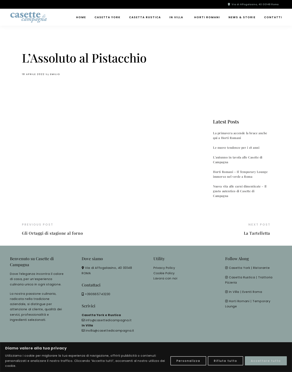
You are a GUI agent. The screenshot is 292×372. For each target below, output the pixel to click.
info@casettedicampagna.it (109, 320)
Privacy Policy (164, 268)
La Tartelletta (257, 233)
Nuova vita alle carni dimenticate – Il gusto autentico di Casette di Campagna (240, 191)
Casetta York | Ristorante (249, 268)
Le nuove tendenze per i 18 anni (236, 147)
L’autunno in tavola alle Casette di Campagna (237, 159)
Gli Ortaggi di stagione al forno (52, 233)
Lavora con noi (165, 278)
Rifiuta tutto (225, 361)
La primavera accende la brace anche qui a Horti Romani (240, 135)
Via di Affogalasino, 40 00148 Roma (255, 4)
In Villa (176, 17)
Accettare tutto (266, 361)
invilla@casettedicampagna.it (110, 331)
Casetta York (108, 17)
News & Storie (242, 17)
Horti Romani (207, 17)
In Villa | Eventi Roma (245, 292)
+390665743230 (97, 294)
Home (81, 17)
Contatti (273, 17)
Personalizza (188, 361)
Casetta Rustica (145, 17)
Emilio (55, 74)
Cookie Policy (164, 273)
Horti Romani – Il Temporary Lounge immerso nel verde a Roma (240, 174)
